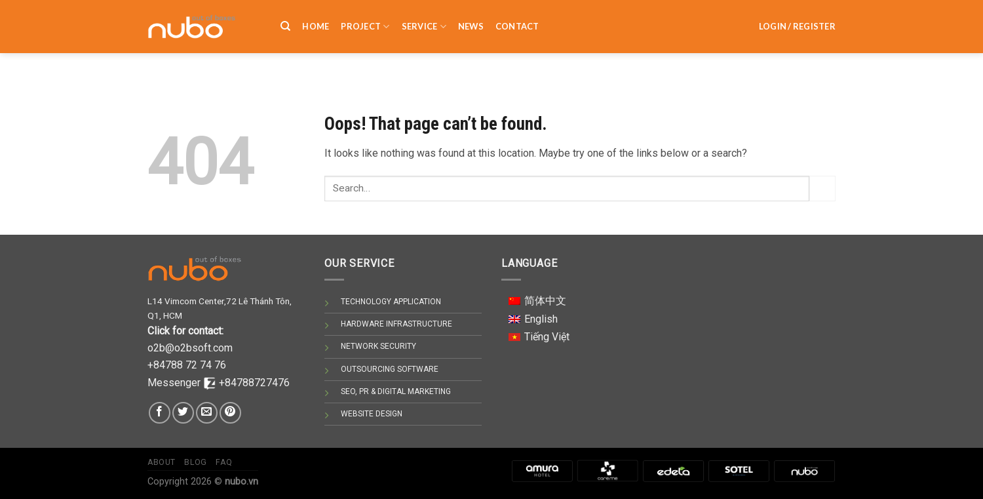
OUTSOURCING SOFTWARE (389, 369)
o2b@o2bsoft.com (190, 348)
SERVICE (424, 19)
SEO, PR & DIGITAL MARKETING (396, 391)
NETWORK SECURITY (378, 346)
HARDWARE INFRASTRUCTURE (396, 324)
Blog (195, 462)
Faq (224, 462)
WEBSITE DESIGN (371, 413)
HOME (315, 19)
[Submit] (822, 188)
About (161, 462)
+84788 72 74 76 (186, 365)
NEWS (471, 19)
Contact (517, 19)
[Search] (285, 19)
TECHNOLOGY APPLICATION (391, 301)
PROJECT (365, 19)
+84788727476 (254, 382)
